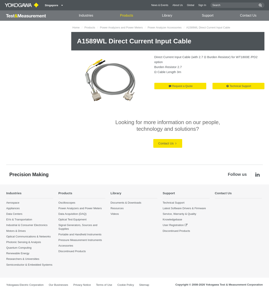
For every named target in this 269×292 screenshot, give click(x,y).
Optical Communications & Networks (28, 236)
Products (126, 15)
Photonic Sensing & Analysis (23, 242)
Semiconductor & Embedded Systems (29, 264)
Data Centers (14, 213)
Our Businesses (58, 284)
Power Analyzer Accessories (165, 27)
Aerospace (12, 202)
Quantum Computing (19, 247)
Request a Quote (181, 86)
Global (190, 5)
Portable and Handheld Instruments (79, 234)
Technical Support (238, 86)
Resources (117, 208)
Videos (115, 213)
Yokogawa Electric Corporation (25, 284)
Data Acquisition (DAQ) (72, 213)
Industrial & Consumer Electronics (27, 225)
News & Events (159, 5)
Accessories (65, 245)
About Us (177, 5)
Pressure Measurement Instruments (80, 240)
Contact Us (248, 15)
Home (76, 27)
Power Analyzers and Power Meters (121, 27)
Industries (86, 15)
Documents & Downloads (126, 202)
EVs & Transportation (19, 219)
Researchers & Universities (22, 258)
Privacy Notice (82, 284)
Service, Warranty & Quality (179, 213)
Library (167, 15)
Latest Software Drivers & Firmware (184, 208)
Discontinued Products (72, 251)
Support (208, 15)
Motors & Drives (16, 230)
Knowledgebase (172, 219)
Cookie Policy (125, 284)
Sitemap (144, 284)
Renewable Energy (17, 253)
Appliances (13, 208)
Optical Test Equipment (72, 219)
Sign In (202, 5)
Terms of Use (104, 284)
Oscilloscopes (66, 202)
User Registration (173, 225)
